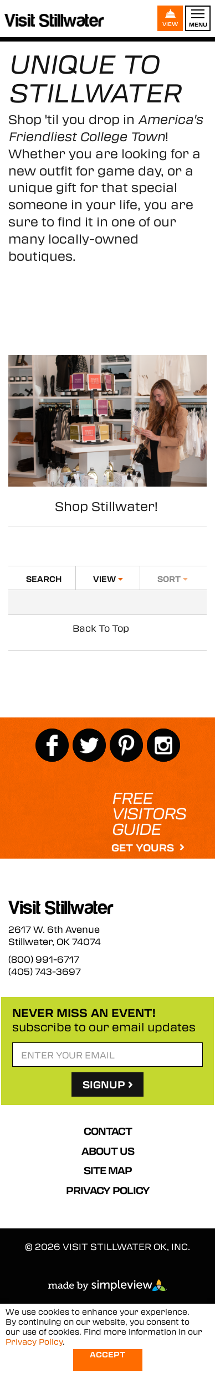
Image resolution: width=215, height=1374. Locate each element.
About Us (107, 1151)
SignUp (108, 1084)
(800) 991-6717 (43, 959)
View (108, 578)
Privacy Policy (108, 1190)
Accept (107, 1354)
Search (44, 578)
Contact (108, 1131)
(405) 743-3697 (44, 971)
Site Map (108, 1170)
